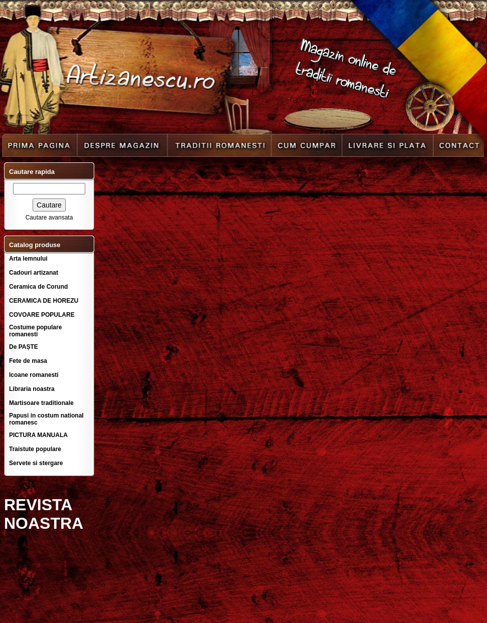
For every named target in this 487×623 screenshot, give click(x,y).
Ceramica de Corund (38, 286)
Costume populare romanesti (35, 331)
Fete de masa (28, 360)
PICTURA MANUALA (38, 435)
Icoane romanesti (34, 374)
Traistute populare (35, 449)
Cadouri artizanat (33, 272)
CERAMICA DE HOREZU (43, 300)
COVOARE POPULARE (42, 314)
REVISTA (38, 505)
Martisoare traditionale (41, 402)
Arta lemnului (28, 258)
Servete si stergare (36, 463)
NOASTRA (43, 523)
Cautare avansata (49, 217)
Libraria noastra (32, 388)
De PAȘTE (23, 346)
